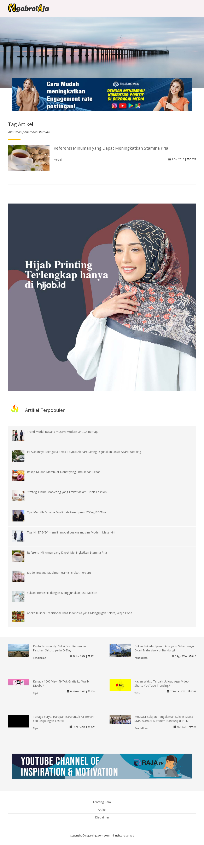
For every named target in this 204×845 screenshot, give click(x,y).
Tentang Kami (102, 802)
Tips (35, 693)
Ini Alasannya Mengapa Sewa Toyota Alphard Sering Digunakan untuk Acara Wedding (84, 452)
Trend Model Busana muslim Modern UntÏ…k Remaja (62, 432)
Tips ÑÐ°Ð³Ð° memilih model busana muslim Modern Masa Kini (71, 532)
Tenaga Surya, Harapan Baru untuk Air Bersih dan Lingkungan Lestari (63, 719)
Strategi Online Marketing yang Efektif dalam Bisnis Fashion (67, 492)
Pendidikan (39, 658)
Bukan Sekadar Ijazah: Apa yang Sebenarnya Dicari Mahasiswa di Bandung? (164, 648)
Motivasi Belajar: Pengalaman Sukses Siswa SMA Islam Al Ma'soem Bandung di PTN (163, 719)
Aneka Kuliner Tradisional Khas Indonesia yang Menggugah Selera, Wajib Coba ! (80, 613)
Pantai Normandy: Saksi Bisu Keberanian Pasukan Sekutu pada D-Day (60, 648)
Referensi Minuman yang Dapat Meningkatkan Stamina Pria (111, 148)
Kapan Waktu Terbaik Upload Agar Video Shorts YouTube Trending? (161, 683)
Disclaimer (102, 817)
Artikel (102, 810)
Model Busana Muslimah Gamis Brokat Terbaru (59, 573)
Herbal (58, 159)
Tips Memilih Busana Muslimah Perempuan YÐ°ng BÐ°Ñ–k (66, 512)
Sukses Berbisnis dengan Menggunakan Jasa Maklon (62, 593)
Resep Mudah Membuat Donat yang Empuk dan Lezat (63, 472)
